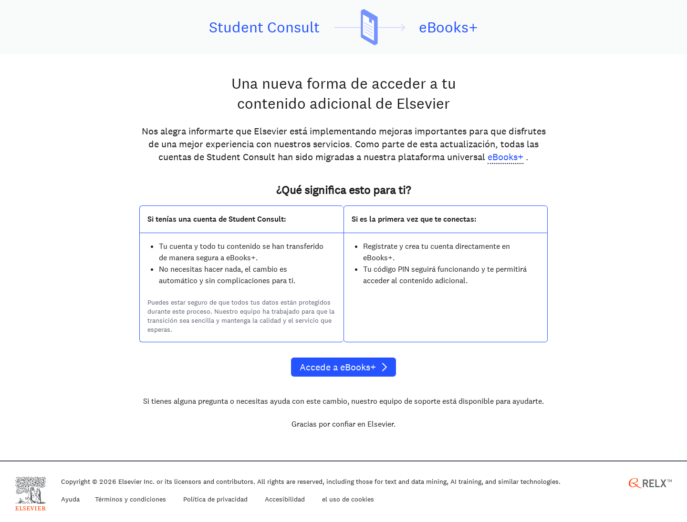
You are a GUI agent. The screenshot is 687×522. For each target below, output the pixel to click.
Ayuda (70, 499)
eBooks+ (505, 157)
